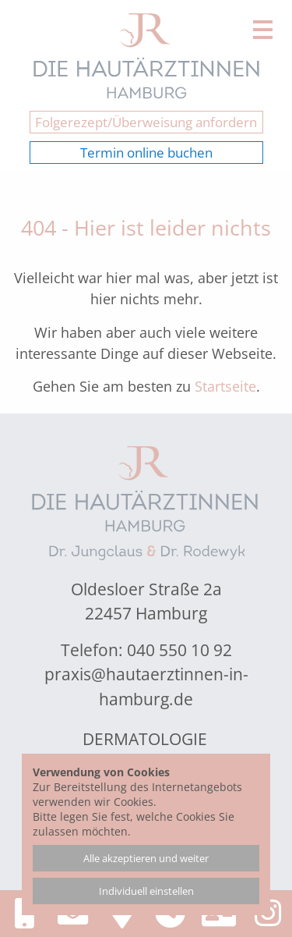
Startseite (225, 386)
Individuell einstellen (146, 891)
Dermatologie (145, 739)
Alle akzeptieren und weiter (146, 858)
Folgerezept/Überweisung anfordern (146, 122)
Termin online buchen (146, 152)
